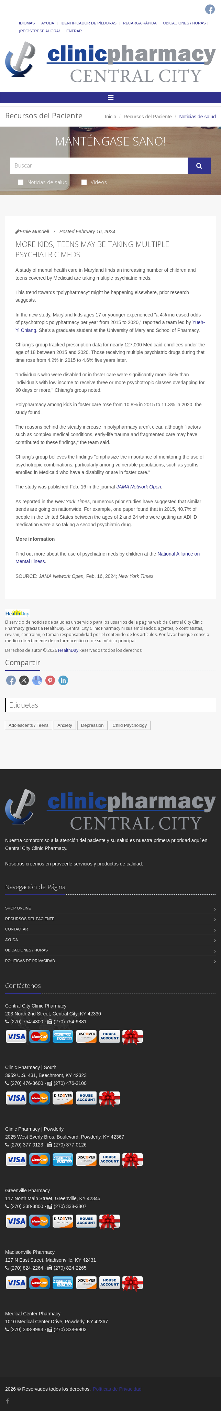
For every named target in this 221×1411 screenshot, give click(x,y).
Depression (92, 725)
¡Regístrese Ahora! (39, 31)
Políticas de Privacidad (30, 961)
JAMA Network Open (138, 486)
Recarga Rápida (140, 23)
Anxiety (64, 725)
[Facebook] (210, 9)
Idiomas (27, 23)
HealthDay (68, 650)
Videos (94, 182)
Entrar (74, 31)
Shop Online (18, 908)
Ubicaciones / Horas (184, 23)
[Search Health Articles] (99, 166)
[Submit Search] (199, 166)
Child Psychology (130, 725)
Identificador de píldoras (88, 23)
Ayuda (47, 23)
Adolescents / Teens (28, 725)
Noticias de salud (42, 182)
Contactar (16, 929)
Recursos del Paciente (148, 116)
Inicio (110, 116)
